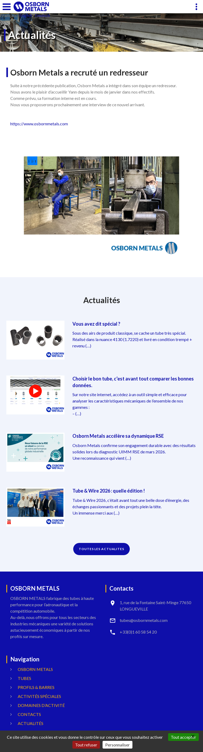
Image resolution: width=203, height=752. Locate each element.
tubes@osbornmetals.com (144, 620)
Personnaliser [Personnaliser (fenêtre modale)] (117, 744)
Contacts (29, 714)
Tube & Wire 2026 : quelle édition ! (108, 491)
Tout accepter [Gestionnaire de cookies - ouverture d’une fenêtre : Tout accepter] (183, 737)
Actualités (30, 723)
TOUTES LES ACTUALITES (101, 549)
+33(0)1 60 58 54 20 (138, 631)
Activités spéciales (39, 696)
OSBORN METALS (35, 669)
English (25, 15)
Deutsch (42, 15)
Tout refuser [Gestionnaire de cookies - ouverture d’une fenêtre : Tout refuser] (86, 744)
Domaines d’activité (41, 705)
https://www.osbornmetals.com (39, 123)
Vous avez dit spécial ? (96, 324)
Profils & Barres (36, 687)
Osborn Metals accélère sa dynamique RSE (118, 436)
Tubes (24, 678)
